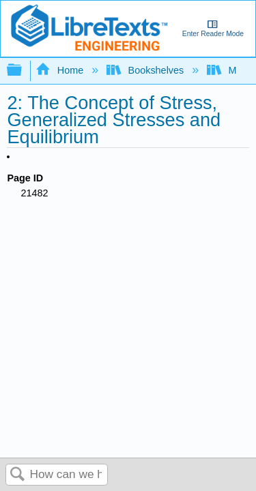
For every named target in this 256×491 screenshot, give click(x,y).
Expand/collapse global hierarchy (23, 70)
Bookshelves (146, 70)
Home (60, 70)
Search (17, 475)
